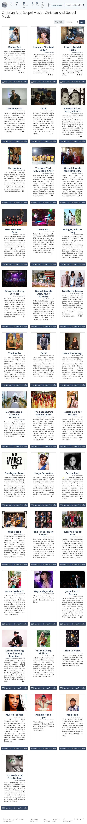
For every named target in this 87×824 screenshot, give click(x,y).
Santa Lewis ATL (14, 591)
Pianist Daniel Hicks (72, 48)
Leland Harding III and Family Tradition (14, 653)
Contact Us (25, 5)
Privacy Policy (55, 820)
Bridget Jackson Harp (72, 231)
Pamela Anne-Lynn (43, 716)
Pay (37, 4)
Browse (18, 4)
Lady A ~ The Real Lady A (43, 48)
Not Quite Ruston (72, 290)
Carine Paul (72, 473)
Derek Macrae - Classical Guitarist (14, 414)
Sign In (42, 5)
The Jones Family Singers (43, 533)
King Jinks (72, 714)
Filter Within (59, 22)
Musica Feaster (14, 714)
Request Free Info (20, 82)
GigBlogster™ (67, 820)
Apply (82, 22)
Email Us (6, 82)
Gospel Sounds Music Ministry (72, 169)
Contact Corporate (34, 820)
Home (12, 4)
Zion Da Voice (72, 650)
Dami (43, 353)
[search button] (83, 5)
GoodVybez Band (14, 473)
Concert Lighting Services (15, 292)
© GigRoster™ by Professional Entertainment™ (13, 820)
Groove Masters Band (14, 231)
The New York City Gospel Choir (43, 169)
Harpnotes (14, 168)
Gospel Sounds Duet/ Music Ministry (43, 293)
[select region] (56, 5)
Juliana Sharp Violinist (43, 652)
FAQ (33, 4)
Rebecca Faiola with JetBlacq (72, 110)
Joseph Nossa (14, 108)
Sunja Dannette (43, 473)
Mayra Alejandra (43, 591)
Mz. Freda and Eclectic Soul (14, 777)
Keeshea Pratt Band (72, 533)
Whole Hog (14, 531)
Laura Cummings (72, 353)
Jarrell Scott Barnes (72, 593)
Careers (47, 820)
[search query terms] (73, 5)
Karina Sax (14, 47)
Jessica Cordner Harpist (73, 413)
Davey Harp (43, 229)
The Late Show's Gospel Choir (43, 413)
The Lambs (14, 353)
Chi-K (43, 108)
